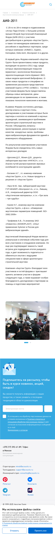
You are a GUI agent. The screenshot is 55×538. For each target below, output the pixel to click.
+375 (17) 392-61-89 (12, 447)
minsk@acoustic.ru (23, 466)
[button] (26, 342)
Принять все (40, 530)
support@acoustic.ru (24, 469)
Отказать (14, 530)
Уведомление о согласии (18, 430)
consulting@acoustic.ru (29, 473)
